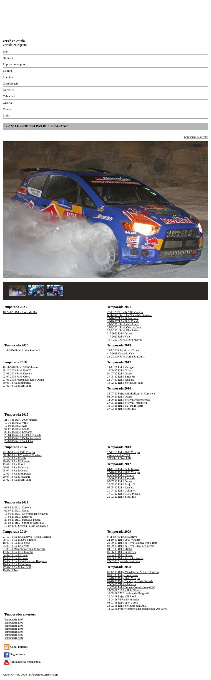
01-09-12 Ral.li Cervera (120, 475)
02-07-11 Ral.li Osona (16, 510)
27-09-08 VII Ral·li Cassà (121, 584)
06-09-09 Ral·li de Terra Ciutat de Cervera (130, 545)
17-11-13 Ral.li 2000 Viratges (123, 452)
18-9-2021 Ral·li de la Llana (123, 324)
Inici (5, 51)
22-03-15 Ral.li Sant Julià (18, 441)
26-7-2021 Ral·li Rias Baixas (123, 330)
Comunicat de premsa (196, 136)
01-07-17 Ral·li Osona (119, 373)
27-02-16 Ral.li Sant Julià (121, 408)
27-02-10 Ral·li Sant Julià (17, 567)
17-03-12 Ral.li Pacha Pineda (123, 493)
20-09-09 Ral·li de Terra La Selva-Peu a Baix (132, 542)
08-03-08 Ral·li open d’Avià (123, 602)
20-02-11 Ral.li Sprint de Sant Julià (24, 522)
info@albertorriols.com (43, 674)
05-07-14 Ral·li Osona (15, 470)
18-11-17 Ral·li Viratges (120, 367)
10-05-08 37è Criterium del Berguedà (128, 593)
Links (6, 115)
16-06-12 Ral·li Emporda (121, 478)
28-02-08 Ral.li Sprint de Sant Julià (127, 605)
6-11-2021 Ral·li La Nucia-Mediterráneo (129, 315)
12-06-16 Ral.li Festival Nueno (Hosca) (129, 399)
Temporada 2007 (13, 619)
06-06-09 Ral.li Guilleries (121, 552)
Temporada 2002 (13, 634)
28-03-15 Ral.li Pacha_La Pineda (22, 438)
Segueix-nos (14, 654)
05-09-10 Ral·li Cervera (16, 545)
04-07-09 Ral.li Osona (119, 548)
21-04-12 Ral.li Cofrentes (121, 490)
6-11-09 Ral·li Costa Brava (122, 536)
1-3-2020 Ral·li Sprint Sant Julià (22, 350)
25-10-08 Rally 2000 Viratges (123, 578)
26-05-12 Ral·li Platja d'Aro (122, 484)
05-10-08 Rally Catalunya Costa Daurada (130, 581)
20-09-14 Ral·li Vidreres (16, 461)
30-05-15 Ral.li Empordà (18, 431)
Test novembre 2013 (118, 455)
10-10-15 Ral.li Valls (15, 422)
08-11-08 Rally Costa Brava (122, 575)
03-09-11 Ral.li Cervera (17, 507)
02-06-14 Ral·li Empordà (17, 473)
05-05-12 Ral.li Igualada (120, 487)
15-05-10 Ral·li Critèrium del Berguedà (25, 561)
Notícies (8, 57)
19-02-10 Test (10, 570)
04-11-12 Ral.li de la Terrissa (123, 469)
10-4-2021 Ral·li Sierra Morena (124, 339)
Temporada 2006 (13, 622)
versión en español (15, 45)
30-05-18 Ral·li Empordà (17, 382)
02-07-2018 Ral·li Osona (16, 376)
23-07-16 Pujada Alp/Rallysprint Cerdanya (131, 393)
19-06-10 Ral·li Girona (15, 558)
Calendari (9, 96)
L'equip (7, 70)
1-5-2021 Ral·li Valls (118, 336)
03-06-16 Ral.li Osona (119, 396)
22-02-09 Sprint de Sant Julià (123, 561)
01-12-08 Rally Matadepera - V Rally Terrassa (133, 572)
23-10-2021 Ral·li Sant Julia (123, 318)
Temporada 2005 (13, 625)
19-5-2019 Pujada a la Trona (123, 350)
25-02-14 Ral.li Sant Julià (17, 479)
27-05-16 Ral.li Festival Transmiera (127, 402)
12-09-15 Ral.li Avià (15, 425)
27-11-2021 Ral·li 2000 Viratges (125, 312)
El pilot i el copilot (14, 64)
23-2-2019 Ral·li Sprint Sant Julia (126, 356)
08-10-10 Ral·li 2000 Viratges (19, 539)
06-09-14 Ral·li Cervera (16, 467)
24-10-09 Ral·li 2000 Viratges (123, 539)
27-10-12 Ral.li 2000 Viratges (123, 472)
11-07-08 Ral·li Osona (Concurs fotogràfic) (131, 587)
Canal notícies (15, 646)
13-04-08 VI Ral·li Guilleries (123, 599)
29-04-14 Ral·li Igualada (16, 476)
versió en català (14, 41)
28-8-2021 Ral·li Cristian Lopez (125, 327)
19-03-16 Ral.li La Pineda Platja (125, 405)
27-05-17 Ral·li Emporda (121, 376)
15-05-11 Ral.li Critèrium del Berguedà (26, 513)
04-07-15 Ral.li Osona (16, 428)
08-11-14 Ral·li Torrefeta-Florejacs (22, 455)
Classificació (11, 83)
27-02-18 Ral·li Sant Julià (17, 385)
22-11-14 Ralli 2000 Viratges (19, 452)
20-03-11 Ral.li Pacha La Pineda (22, 519)
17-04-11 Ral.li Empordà (18, 516)
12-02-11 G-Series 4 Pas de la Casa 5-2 (26, 525)
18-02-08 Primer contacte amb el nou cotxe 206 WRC (137, 608)
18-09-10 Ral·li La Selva (16, 542)
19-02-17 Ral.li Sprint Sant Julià (125, 382)
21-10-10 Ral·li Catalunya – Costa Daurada (27, 536)
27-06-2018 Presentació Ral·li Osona (23, 379)
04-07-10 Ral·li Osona (15, 555)
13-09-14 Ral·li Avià (14, 464)
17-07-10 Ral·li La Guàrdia (18, 552)
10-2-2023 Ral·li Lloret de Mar (20, 312)
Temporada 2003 (13, 631)
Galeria (7, 102)
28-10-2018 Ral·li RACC (17, 370)
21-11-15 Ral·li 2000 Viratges (20, 419)
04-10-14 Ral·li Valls (14, 458)
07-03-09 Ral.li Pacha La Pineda (125, 558)
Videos (7, 109)
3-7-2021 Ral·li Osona (119, 333)
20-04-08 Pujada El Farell (121, 596)
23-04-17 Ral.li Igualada (120, 379)
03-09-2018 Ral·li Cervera (17, 373)
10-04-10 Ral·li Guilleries (17, 564)
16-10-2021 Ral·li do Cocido (123, 321)
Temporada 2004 (13, 628)
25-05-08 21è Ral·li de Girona (123, 590)
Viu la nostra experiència (22, 661)
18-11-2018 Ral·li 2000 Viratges (21, 367)
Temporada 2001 (13, 637)
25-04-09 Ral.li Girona (119, 555)
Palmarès (8, 89)
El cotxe (8, 77)
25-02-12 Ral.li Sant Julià (121, 496)
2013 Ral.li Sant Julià (119, 458)
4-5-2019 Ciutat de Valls (120, 353)
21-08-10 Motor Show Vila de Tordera (24, 548)
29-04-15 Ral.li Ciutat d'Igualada (22, 434)
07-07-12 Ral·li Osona (119, 481)
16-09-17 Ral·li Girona (119, 370)
